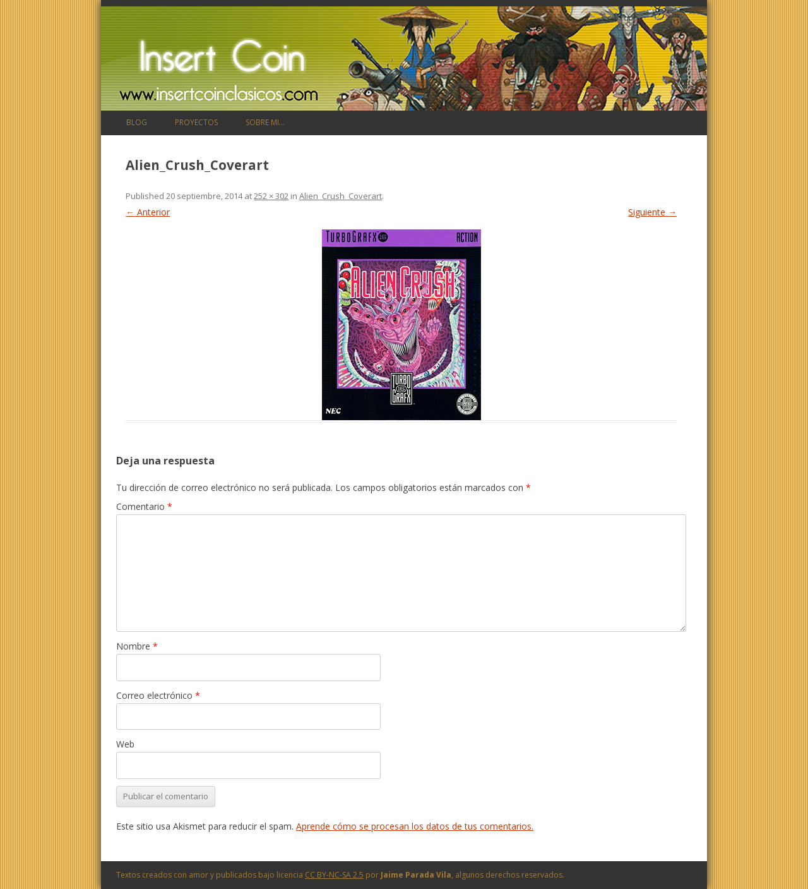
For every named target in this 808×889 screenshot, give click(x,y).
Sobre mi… (265, 122)
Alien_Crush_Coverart (340, 196)
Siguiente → (652, 212)
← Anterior (148, 212)
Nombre (137, 646)
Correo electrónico (158, 695)
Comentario (144, 506)
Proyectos (196, 122)
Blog (136, 122)
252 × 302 (271, 196)
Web (125, 744)
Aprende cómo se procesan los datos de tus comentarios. (414, 826)
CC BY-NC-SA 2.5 (334, 874)
